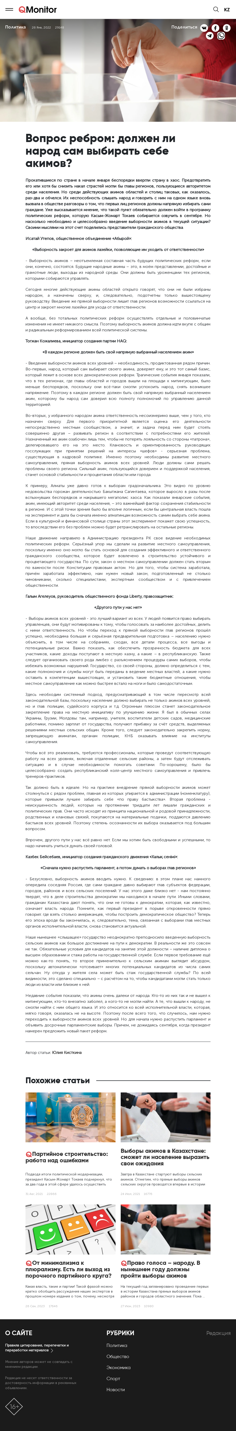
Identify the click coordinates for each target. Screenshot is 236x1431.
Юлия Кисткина (67, 1052)
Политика (117, 1345)
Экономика (118, 1367)
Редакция (218, 1333)
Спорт (113, 1378)
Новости (116, 1389)
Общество (118, 1356)
